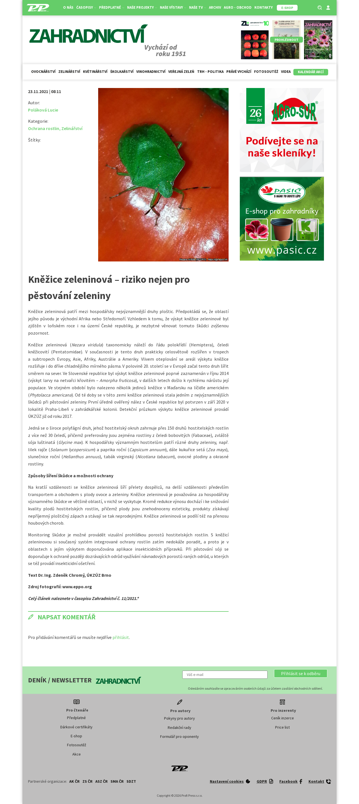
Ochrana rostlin (43, 128)
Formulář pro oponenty (179, 736)
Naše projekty (142, 7)
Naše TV (197, 7)
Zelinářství (69, 71)
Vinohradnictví (150, 71)
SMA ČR (117, 781)
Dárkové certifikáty (76, 726)
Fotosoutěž (266, 71)
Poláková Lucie (43, 110)
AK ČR (74, 781)
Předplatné (111, 7)
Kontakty (263, 7)
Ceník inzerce (282, 717)
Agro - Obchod (238, 7)
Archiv (215, 7)
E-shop (76, 735)
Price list (282, 727)
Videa (286, 71)
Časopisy (86, 7)
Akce (76, 754)
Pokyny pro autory (179, 718)
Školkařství (122, 71)
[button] (300, 673)
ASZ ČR (101, 781)
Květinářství (95, 71)
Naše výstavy (173, 7)
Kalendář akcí (311, 71)
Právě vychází (238, 71)
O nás (68, 7)
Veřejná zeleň (181, 71)
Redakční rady (179, 727)
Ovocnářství (43, 71)
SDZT (131, 781)
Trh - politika (210, 71)
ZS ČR (87, 781)
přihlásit (120, 637)
